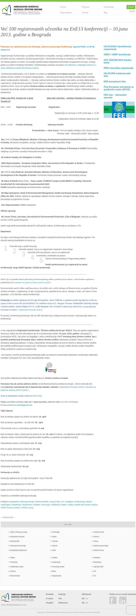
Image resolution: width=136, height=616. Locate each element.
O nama (63, 7)
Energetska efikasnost (18, 550)
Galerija (85, 13)
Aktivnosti (86, 594)
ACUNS (33, 396)
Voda (54, 550)
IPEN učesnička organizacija (118, 68)
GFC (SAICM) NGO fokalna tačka (117, 61)
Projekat (36, 505)
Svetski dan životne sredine (85, 505)
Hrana (96, 541)
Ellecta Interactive (93, 612)
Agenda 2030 (98, 567)
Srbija (70, 505)
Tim (60, 598)
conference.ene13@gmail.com (19, 405)
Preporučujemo (66, 13)
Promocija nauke (58, 567)
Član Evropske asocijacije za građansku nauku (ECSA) (119, 88)
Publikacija (55, 505)
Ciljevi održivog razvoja (18, 532)
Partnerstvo (27, 505)
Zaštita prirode (99, 532)
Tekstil (54, 537)
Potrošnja (13, 562)
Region (64, 505)
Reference (63, 603)
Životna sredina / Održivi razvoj (20, 508)
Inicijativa (69, 501)
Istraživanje (56, 562)
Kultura (13, 571)
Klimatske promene (17, 537)
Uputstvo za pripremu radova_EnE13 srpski (32, 282)
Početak (49, 594)
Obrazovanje (15, 576)
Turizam (55, 541)
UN (95, 571)
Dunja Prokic (54, 501)
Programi (85, 7)
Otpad (12, 558)
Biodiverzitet (14, 541)
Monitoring (97, 562)
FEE (40, 396)
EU (62, 501)
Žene (54, 571)
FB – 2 (85, 603)
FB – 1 (85, 598)
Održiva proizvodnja (101, 546)
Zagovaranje (56, 576)
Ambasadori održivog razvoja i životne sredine (28, 501)
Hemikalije (55, 532)
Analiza (54, 558)
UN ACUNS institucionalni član (117, 74)
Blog (105, 13)
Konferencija (79, 501)
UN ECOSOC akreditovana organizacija (117, 47)
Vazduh (54, 546)
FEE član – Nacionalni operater (115, 96)
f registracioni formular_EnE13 (30, 310)
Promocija (45, 505)
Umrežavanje (109, 7)
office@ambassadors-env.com (16, 605)
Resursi (96, 537)
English (132, 11)
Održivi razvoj (99, 550)
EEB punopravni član (115, 81)
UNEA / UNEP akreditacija (117, 54)
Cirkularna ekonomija (18, 546)
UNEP (3, 508)
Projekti (49, 603)
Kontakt (131, 7)
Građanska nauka (16, 567)
